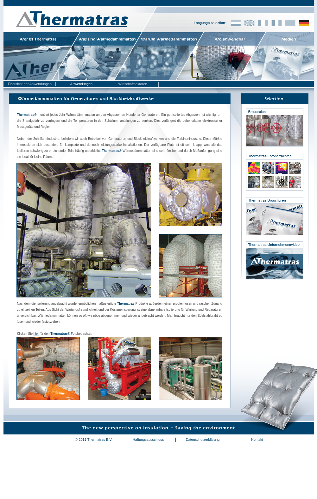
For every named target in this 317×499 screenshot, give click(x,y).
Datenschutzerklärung (202, 439)
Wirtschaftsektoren (132, 84)
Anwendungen (81, 84)
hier (36, 333)
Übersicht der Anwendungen (30, 84)
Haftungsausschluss (148, 439)
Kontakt (257, 439)
